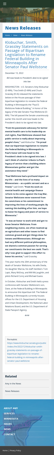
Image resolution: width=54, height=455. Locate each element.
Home (7, 35)
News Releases (23, 28)
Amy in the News (13, 383)
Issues (8, 423)
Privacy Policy (15, 450)
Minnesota (11, 418)
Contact (9, 434)
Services (9, 413)
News (15, 35)
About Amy (11, 408)
